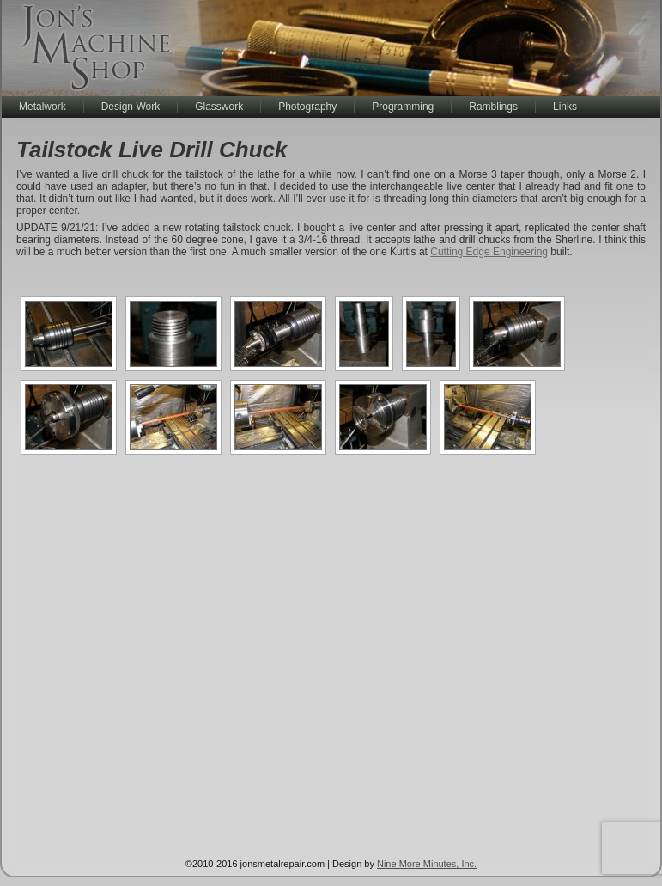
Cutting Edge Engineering (489, 252)
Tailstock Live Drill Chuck (151, 149)
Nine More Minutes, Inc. (427, 864)
